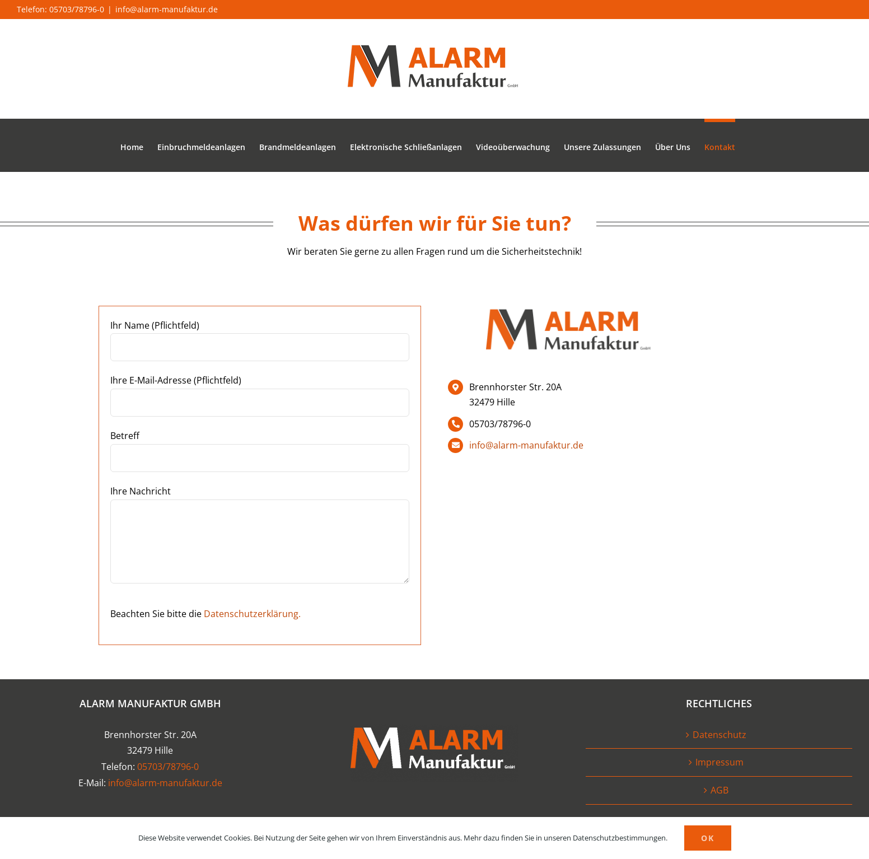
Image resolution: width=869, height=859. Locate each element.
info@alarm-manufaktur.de (166, 9)
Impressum (719, 762)
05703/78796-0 (168, 766)
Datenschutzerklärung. (252, 614)
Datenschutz (719, 735)
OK (707, 838)
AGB (719, 790)
